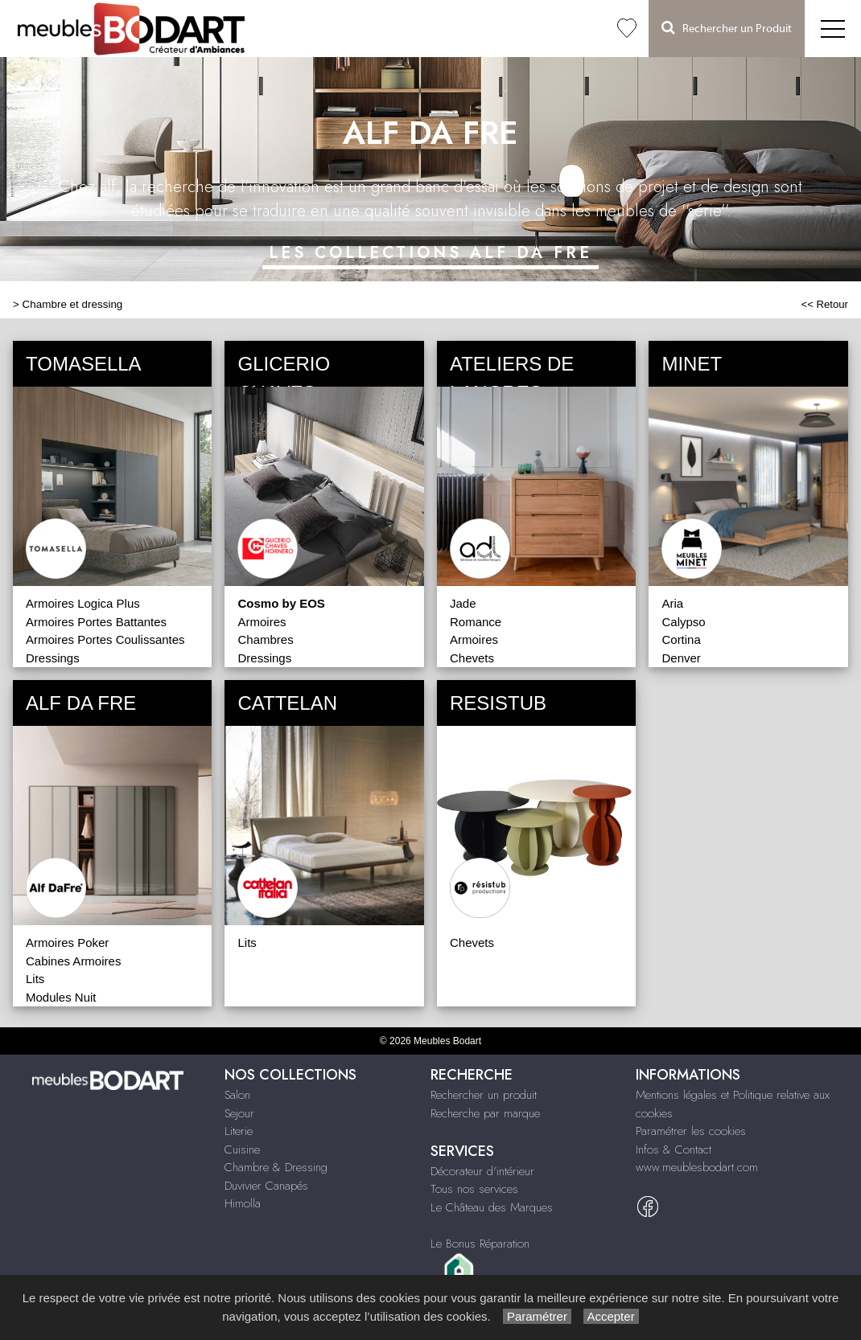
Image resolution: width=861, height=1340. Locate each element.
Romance (475, 622)
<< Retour (824, 304)
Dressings (53, 658)
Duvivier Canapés (266, 1186)
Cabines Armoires (73, 961)
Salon (237, 1095)
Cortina (680, 639)
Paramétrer (537, 1316)
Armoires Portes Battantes (96, 622)
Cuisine (242, 1149)
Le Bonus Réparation (479, 1243)
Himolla (243, 1203)
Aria (672, 603)
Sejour (239, 1113)
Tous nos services (474, 1189)
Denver (680, 658)
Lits (35, 979)
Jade (463, 603)
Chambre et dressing (73, 304)
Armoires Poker (67, 942)
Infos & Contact (673, 1149)
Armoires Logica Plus (83, 603)
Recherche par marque (485, 1113)
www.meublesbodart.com (697, 1167)
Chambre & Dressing (276, 1167)
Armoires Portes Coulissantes (105, 639)
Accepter (611, 1316)
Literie (239, 1131)
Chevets (472, 658)
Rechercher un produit (483, 1095)
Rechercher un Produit (726, 27)
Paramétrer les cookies (691, 1131)
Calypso (683, 622)
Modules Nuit (61, 997)
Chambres (265, 639)
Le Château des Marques (491, 1207)
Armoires (261, 622)
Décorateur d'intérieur (482, 1171)
